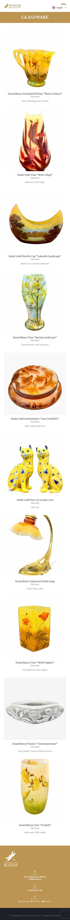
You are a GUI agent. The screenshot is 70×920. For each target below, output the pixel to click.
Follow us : (35, 899)
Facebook (35, 901)
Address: (35, 874)
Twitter (46, 901)
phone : (35, 888)
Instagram (23, 901)
